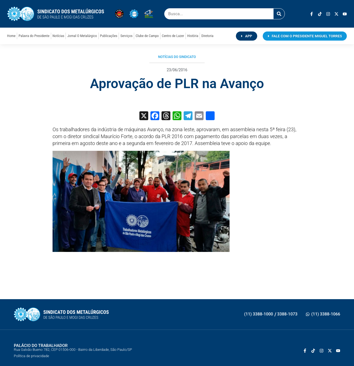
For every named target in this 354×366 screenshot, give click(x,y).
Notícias (58, 36)
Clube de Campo (147, 36)
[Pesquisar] (279, 14)
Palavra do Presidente (34, 36)
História (192, 36)
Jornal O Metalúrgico (82, 36)
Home (11, 36)
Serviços (126, 36)
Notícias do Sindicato (177, 57)
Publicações (109, 36)
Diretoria (207, 36)
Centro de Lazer (173, 36)
